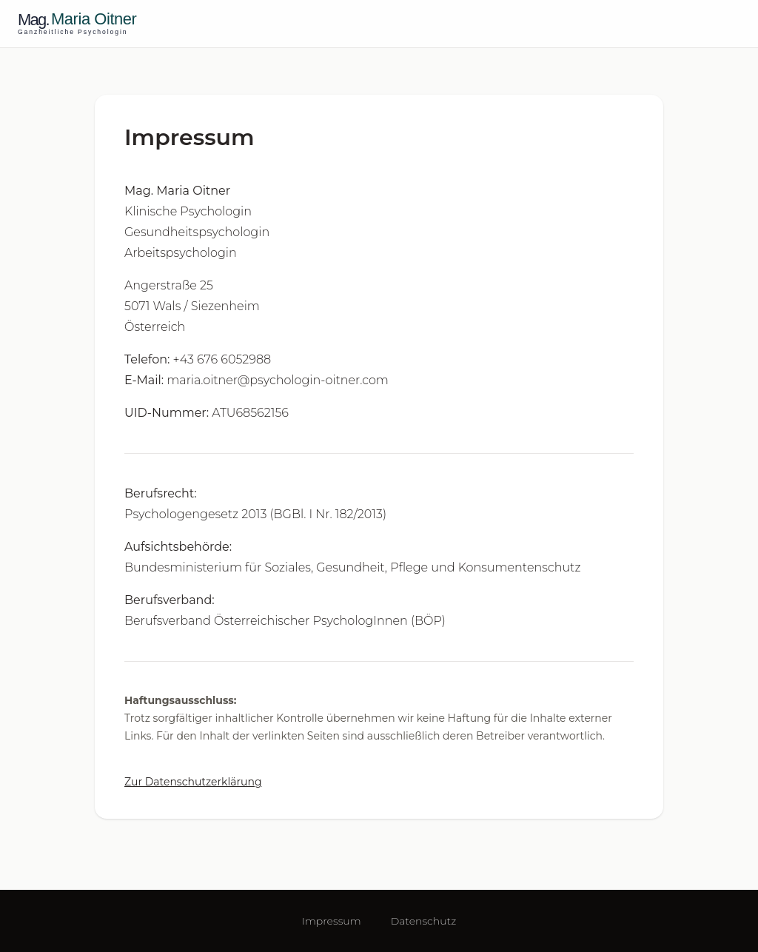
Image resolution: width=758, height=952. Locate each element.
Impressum (331, 921)
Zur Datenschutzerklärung (193, 781)
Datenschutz (424, 921)
